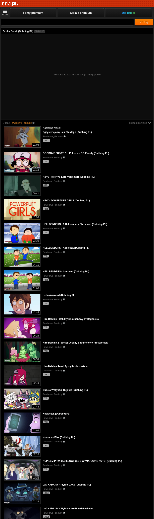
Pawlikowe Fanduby (21, 123)
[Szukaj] (67, 22)
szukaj (144, 22)
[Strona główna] (10, 3)
